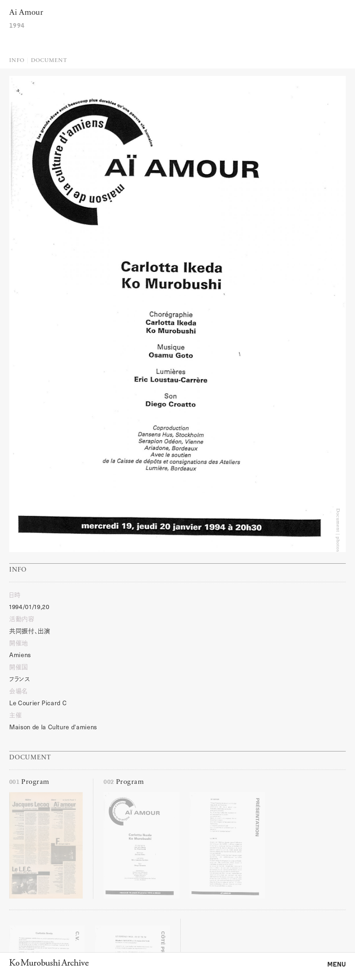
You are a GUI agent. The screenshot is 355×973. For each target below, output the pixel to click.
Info (16, 60)
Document (49, 60)
